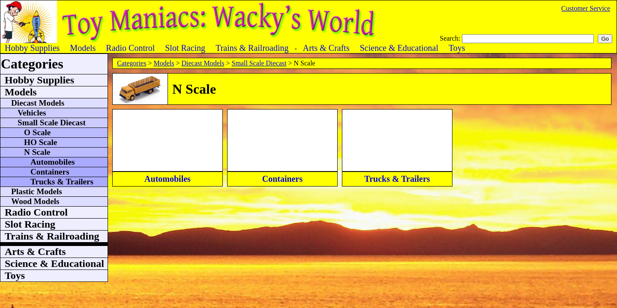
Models (163, 63)
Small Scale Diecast (259, 63)
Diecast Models (202, 63)
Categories (131, 63)
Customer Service (585, 8)
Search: (451, 38)
